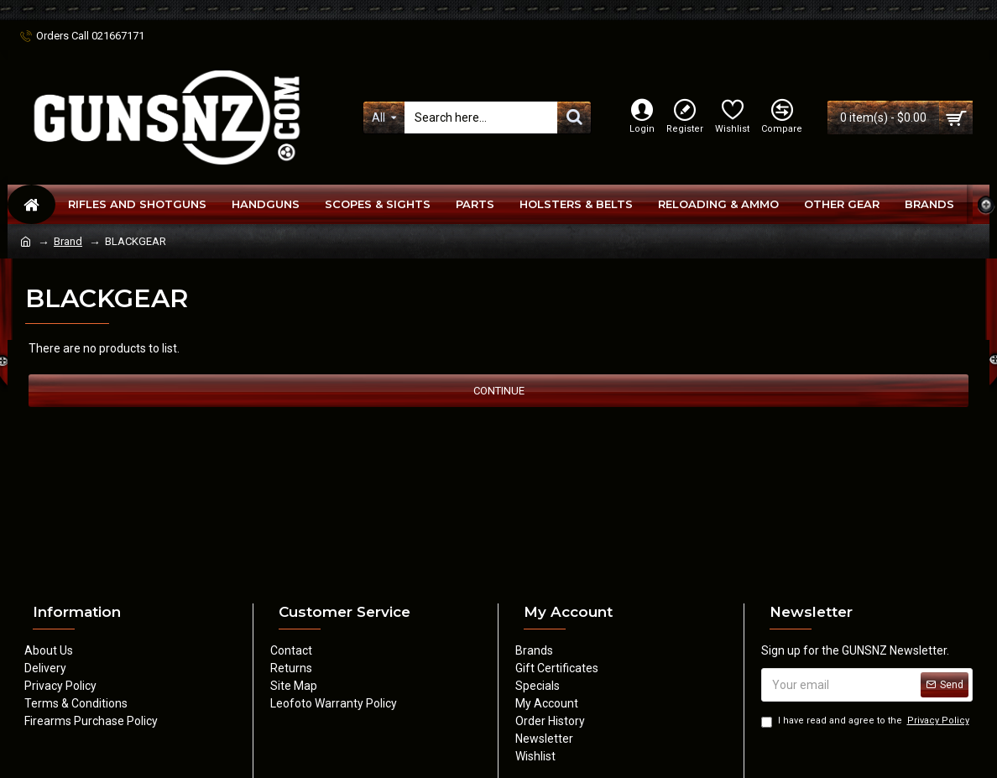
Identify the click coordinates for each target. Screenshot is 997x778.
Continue (499, 390)
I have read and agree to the (866, 721)
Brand (68, 241)
